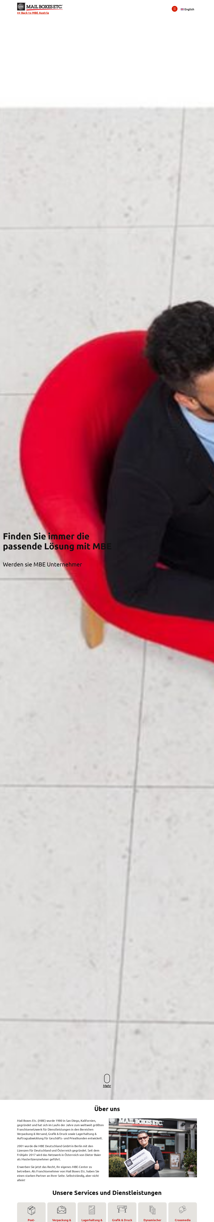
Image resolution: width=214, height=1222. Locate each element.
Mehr (107, 1085)
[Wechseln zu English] (187, 9)
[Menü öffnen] (175, 9)
